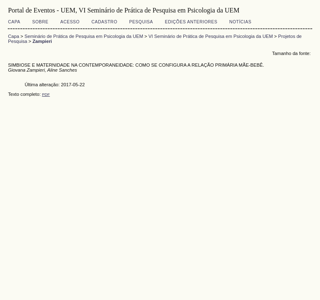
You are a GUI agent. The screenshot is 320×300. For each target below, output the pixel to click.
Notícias (240, 22)
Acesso (70, 22)
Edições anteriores (191, 22)
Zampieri (42, 41)
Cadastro (105, 22)
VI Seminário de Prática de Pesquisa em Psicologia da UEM (210, 36)
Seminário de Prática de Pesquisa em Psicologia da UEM (84, 36)
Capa (14, 22)
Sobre (40, 22)
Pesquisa (141, 22)
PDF (46, 94)
